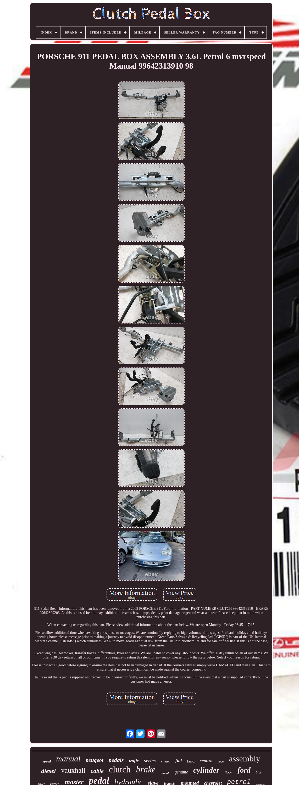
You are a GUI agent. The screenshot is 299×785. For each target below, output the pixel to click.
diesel (48, 770)
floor (228, 772)
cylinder (206, 770)
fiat (178, 760)
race (221, 761)
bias (259, 772)
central (206, 760)
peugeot (94, 760)
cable (97, 771)
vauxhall (73, 770)
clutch (120, 769)
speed (46, 761)
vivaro (165, 761)
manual (68, 758)
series (150, 760)
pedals (116, 760)
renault (165, 773)
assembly (244, 758)
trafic (134, 760)
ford (244, 770)
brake (146, 769)
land (191, 761)
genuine (181, 772)
